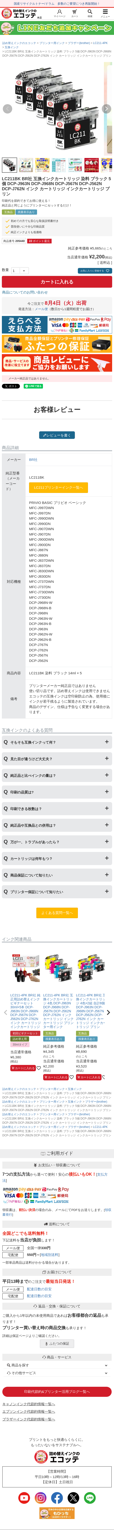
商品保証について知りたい (31, 875)
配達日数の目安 (39, 1289)
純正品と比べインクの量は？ (33, 776)
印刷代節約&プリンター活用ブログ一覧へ (57, 1392)
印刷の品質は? (22, 792)
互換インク (12, 47)
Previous (7, 109)
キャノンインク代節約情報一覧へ (28, 1404)
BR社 (33, 460)
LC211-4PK (100, 43)
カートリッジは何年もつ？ (31, 859)
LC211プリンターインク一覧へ (58, 487)
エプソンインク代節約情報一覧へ (28, 1411)
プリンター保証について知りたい (36, 892)
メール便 (41, 309)
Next (106, 109)
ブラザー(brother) (79, 43)
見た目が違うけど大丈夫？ (31, 759)
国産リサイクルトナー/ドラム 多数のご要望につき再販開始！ (57, 3)
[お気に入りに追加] (38, 1068)
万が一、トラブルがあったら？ (35, 842)
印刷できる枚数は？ (26, 809)
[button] (5, 1012)
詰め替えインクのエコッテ (19, 43)
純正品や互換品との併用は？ (33, 825)
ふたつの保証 (57, 1344)
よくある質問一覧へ (57, 913)
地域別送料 (49, 1255)
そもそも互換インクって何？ (33, 742)
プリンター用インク (52, 43)
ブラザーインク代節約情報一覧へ (28, 1419)
